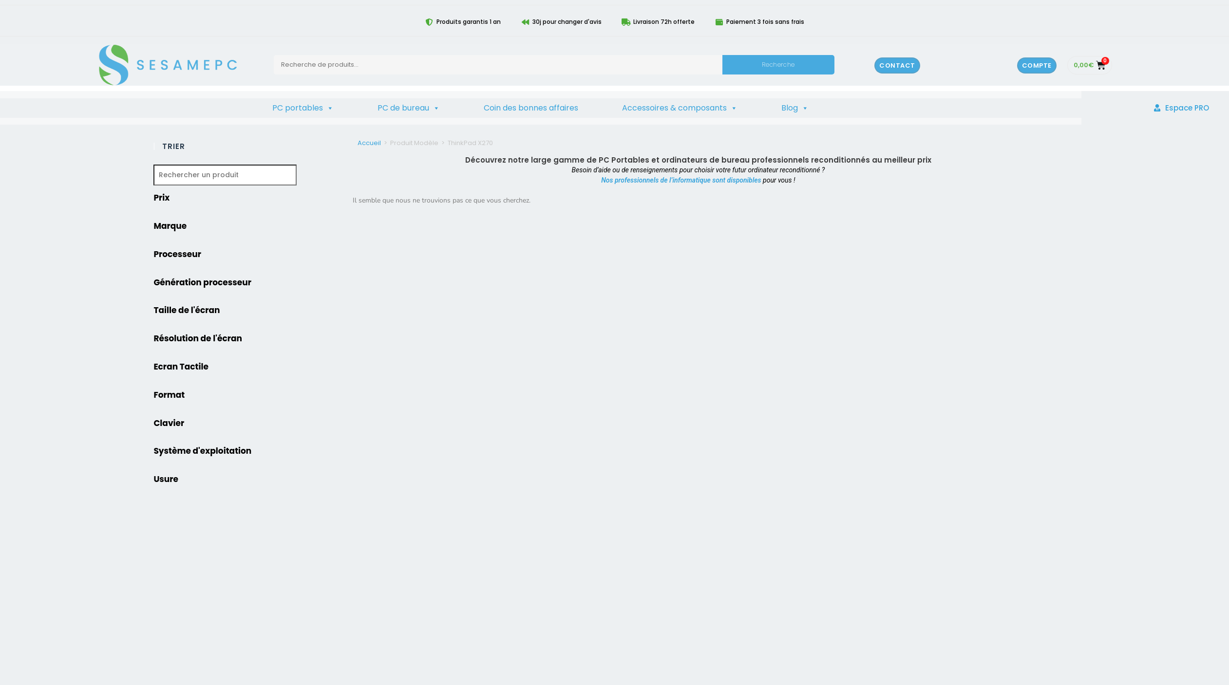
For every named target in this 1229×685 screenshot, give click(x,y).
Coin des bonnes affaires (531, 107)
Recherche (778, 64)
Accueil (369, 143)
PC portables (303, 108)
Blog (795, 108)
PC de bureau (409, 108)
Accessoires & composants (679, 108)
